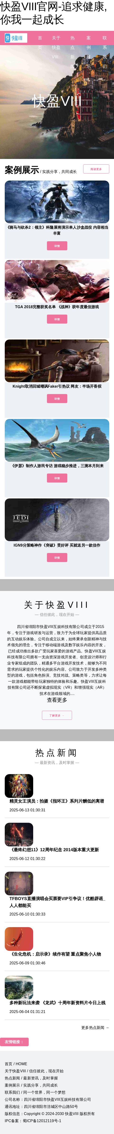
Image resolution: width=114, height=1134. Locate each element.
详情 (57, 246)
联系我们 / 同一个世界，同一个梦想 (35, 1092)
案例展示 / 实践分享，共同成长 (31, 1085)
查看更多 (57, 700)
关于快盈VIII (56, 47)
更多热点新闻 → (95, 1028)
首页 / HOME (16, 1064)
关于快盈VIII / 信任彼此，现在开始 (34, 1071)
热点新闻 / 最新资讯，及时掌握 (31, 1078)
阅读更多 (96, 169)
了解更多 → (56, 715)
